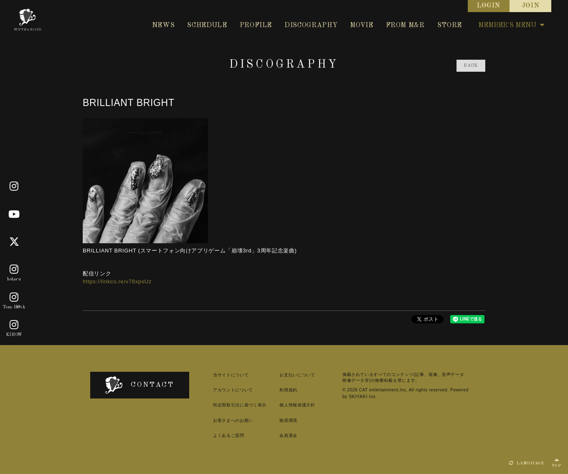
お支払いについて (292, 375)
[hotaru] (14, 269)
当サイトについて (223, 375)
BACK (471, 65)
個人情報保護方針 (292, 405)
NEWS (163, 25)
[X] (14, 242)
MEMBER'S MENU (511, 25)
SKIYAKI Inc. (359, 396)
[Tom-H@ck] (14, 297)
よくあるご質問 (221, 435)
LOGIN (488, 6)
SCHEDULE (207, 25)
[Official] (14, 187)
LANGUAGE (526, 463)
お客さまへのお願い (226, 420)
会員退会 (283, 435)
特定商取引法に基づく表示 (232, 405)
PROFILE (256, 25)
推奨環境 (283, 420)
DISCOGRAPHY (310, 25)
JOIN (531, 6)
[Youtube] (14, 214)
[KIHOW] (14, 325)
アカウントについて (226, 390)
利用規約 (283, 390)
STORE (449, 25)
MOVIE (361, 25)
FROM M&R (405, 25)
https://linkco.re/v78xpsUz (117, 281)
